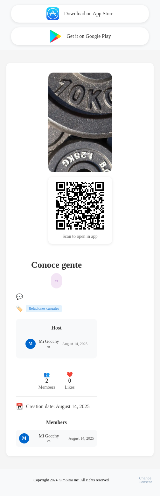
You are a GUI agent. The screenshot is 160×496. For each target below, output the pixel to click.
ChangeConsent (145, 480)
